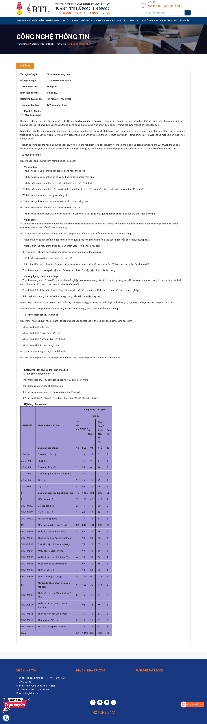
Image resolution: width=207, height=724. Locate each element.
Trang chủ (23, 20)
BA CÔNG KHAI (150, 20)
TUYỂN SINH (52, 20)
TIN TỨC (65, 20)
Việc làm (122, 20)
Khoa (75, 20)
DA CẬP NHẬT (181, 20)
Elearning (166, 20)
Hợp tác (135, 20)
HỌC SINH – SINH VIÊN (103, 20)
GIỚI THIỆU (38, 20)
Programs (35, 43)
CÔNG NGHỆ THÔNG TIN (54, 43)
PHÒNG (85, 20)
